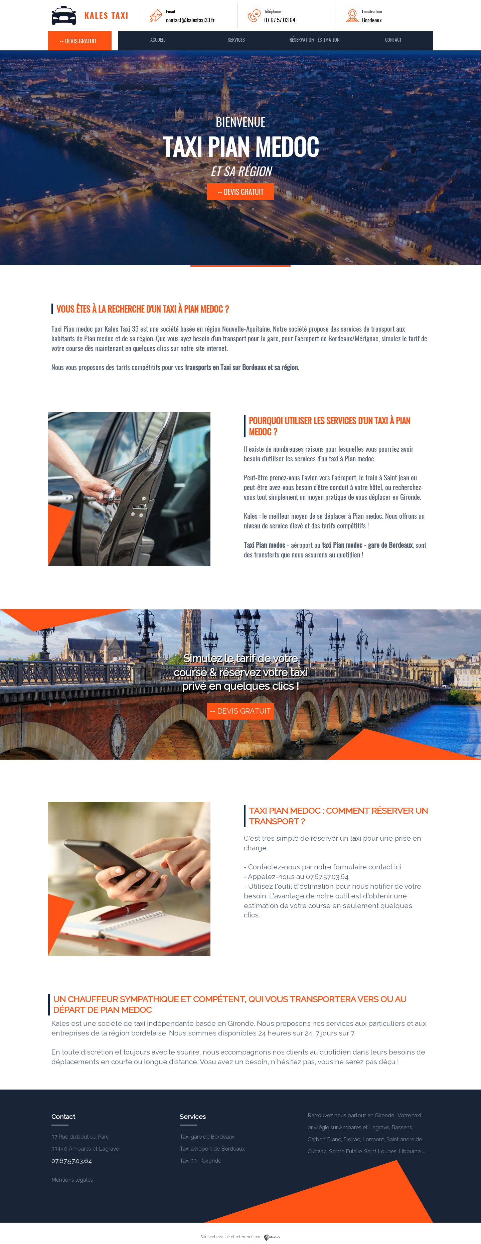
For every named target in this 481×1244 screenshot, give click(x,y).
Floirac (351, 1139)
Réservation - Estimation (315, 39)
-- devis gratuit (240, 191)
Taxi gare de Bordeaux (207, 1137)
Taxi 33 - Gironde (200, 1161)
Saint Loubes (380, 1151)
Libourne (410, 1151)
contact (393, 39)
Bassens (401, 1127)
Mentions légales (72, 1180)
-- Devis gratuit (78, 40)
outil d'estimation (306, 886)
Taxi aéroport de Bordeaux (212, 1149)
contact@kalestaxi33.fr (190, 19)
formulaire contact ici (367, 867)
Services (236, 39)
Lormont (373, 1139)
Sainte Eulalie (345, 1151)
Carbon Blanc (324, 1139)
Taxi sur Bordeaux (244, 367)
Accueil (157, 39)
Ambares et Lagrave (364, 1127)
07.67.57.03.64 (279, 19)
